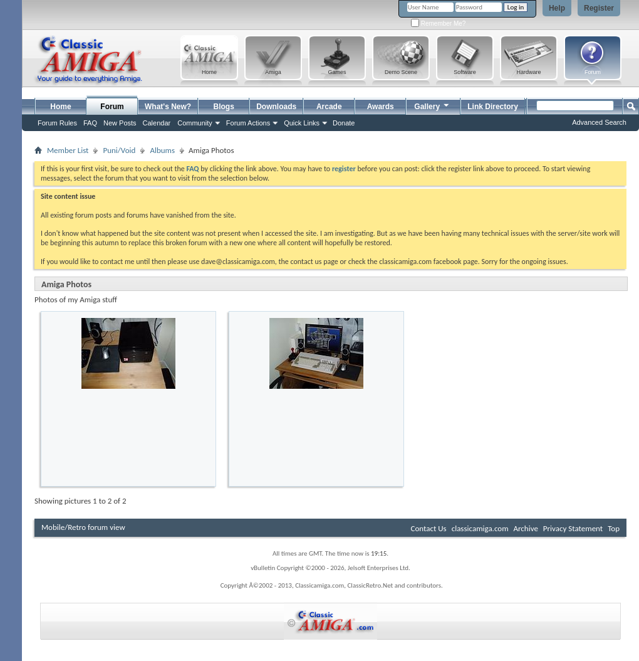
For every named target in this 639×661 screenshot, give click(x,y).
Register (599, 8)
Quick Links (302, 123)
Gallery (432, 105)
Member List (67, 150)
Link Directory (492, 106)
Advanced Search (599, 122)
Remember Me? (438, 23)
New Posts (120, 123)
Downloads (276, 106)
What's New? (168, 106)
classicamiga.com (480, 528)
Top (614, 528)
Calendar (157, 123)
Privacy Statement (573, 528)
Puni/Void (119, 150)
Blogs (224, 106)
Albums (162, 150)
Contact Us (429, 528)
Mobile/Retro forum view (83, 527)
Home (60, 106)
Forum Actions (248, 123)
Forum (111, 106)
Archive (525, 528)
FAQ (90, 123)
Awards (380, 106)
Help (557, 8)
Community (194, 123)
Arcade (329, 106)
